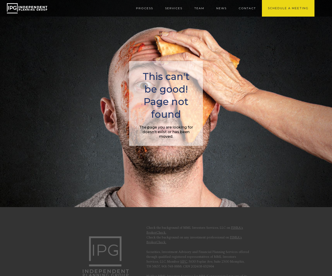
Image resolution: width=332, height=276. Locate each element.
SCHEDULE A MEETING (288, 8)
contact (247, 8)
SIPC (183, 262)
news (221, 8)
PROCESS (144, 8)
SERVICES (173, 8)
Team (199, 8)
